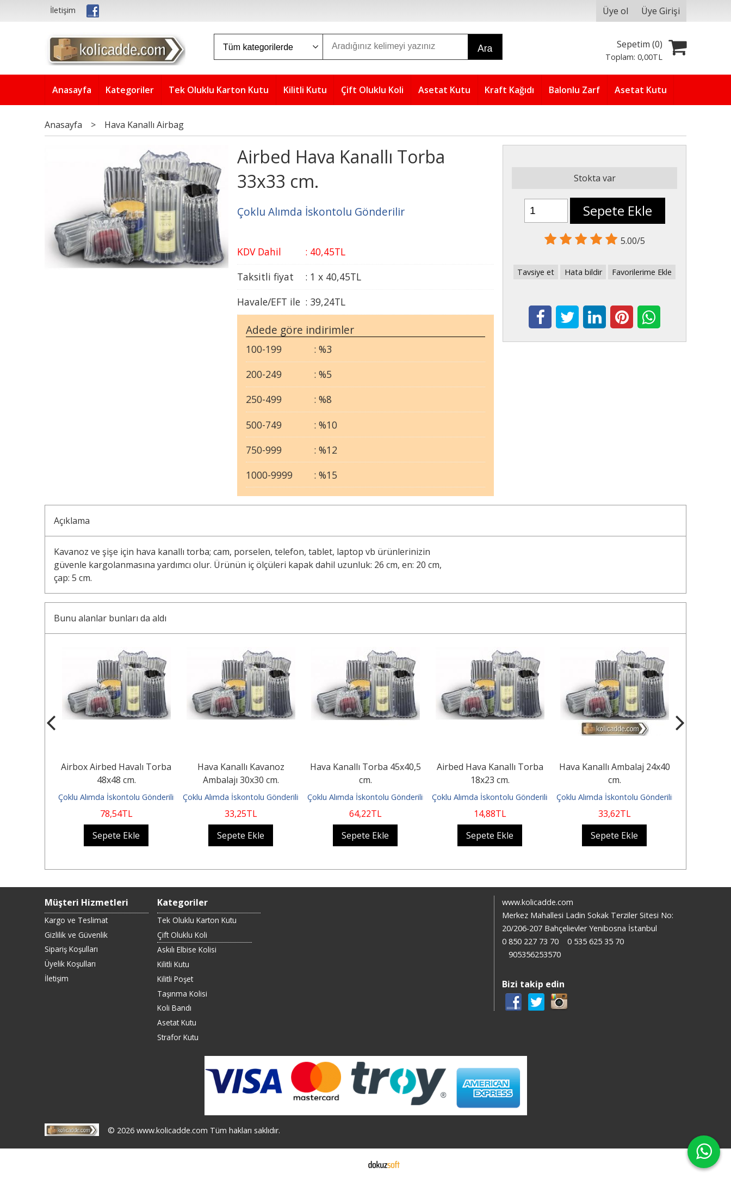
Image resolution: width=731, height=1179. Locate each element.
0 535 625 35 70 (595, 941)
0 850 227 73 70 (530, 941)
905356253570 (535, 954)
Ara (485, 48)
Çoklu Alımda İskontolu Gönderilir (117, 797)
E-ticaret (348, 1164)
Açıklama (72, 521)
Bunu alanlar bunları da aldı (110, 618)
